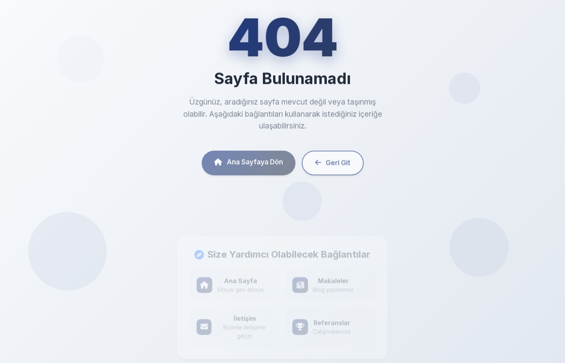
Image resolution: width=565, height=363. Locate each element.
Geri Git (332, 165)
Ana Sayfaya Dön (248, 164)
